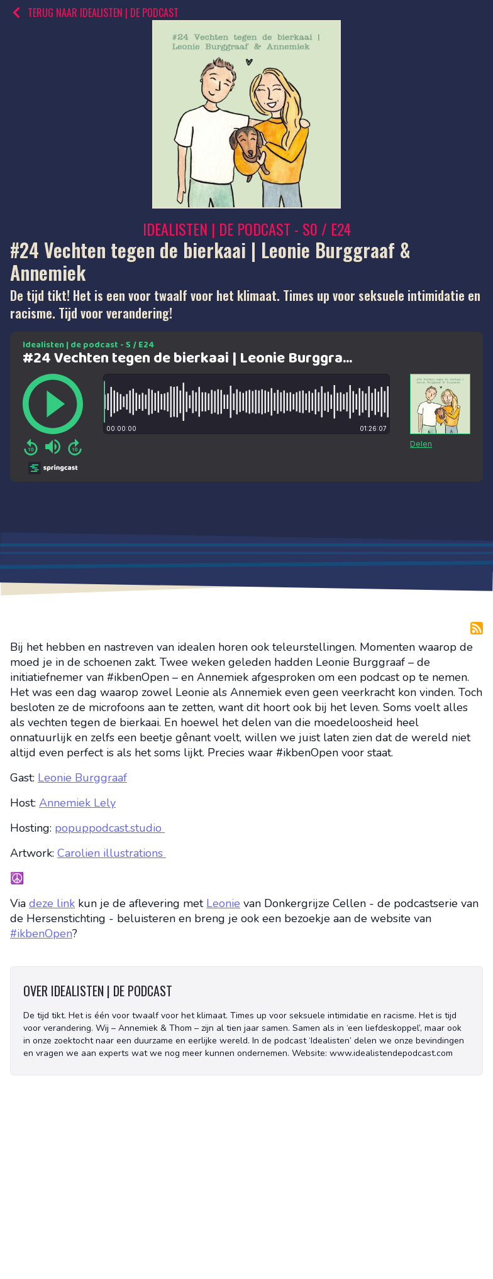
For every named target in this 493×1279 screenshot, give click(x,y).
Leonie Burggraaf (82, 777)
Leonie (223, 903)
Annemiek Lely (77, 802)
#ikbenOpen (41, 933)
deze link (52, 903)
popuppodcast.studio (110, 827)
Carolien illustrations (111, 853)
